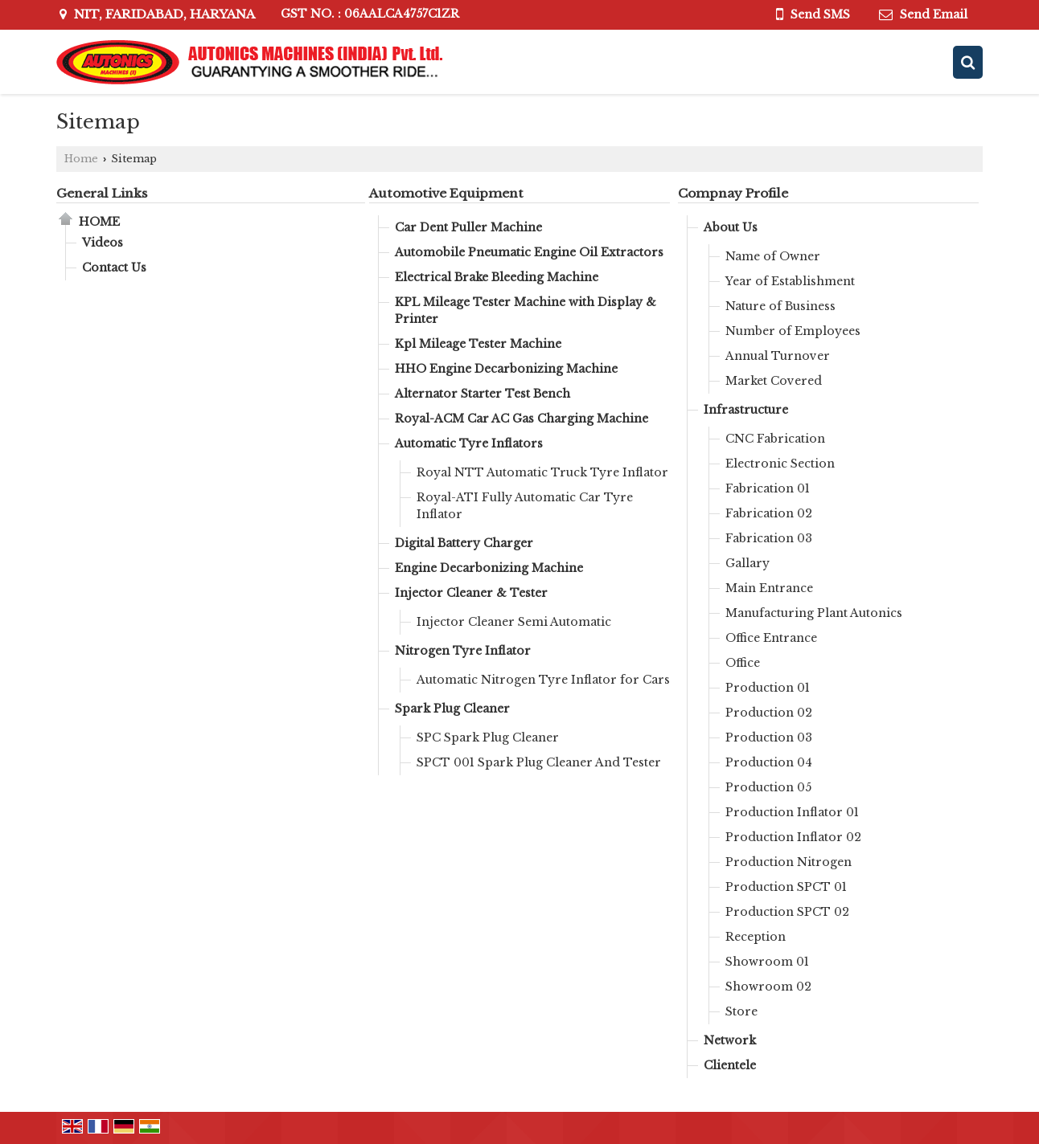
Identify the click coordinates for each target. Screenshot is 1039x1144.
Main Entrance (769, 588)
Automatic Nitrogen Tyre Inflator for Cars (543, 679)
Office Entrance (771, 638)
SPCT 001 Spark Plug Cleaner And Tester (539, 762)
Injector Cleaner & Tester (471, 593)
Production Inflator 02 (793, 837)
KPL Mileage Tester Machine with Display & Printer (525, 310)
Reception (755, 937)
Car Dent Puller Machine (468, 227)
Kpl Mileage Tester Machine (478, 344)
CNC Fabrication (775, 438)
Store (741, 1011)
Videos (102, 242)
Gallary (747, 563)
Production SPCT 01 (786, 887)
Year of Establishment (790, 281)
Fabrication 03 (768, 538)
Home (81, 159)
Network (730, 1040)
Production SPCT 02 (787, 912)
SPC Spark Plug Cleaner (488, 737)
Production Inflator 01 (792, 812)
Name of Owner (772, 256)
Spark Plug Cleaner (452, 708)
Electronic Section (780, 463)
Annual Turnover (777, 356)
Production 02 (768, 712)
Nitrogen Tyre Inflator (463, 651)
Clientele (730, 1065)
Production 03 (768, 737)
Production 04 (768, 762)
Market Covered (773, 381)
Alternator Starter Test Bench (482, 393)
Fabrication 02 (768, 513)
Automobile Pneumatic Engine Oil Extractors (529, 252)
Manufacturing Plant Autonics (813, 613)
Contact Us (114, 267)
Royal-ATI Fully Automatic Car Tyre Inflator (525, 505)
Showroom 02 (768, 986)
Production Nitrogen (788, 862)
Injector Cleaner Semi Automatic (514, 622)
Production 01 (767, 687)
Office (742, 663)
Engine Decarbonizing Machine (489, 568)
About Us (731, 227)
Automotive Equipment (446, 193)
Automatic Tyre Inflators (469, 443)
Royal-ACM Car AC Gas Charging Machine (521, 418)
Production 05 (768, 787)
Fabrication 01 (767, 488)
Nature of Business (780, 306)
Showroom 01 (767, 961)
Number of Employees (792, 331)
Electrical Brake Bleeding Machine (496, 277)
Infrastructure (746, 409)
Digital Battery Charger (464, 543)
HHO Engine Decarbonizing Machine (506, 369)
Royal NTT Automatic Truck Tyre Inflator (542, 472)
